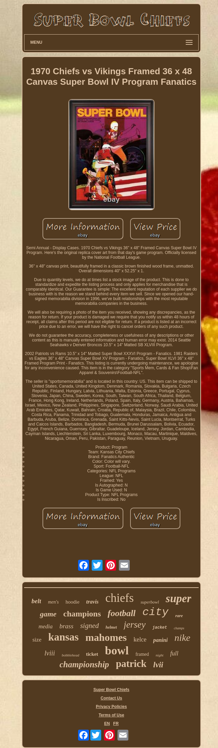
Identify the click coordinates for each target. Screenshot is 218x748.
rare (179, 615)
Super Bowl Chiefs (111, 689)
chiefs (119, 598)
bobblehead (70, 655)
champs (179, 628)
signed (89, 626)
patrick (131, 663)
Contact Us (111, 698)
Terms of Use (111, 715)
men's (53, 602)
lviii (49, 653)
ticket (92, 654)
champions (82, 613)
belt (36, 601)
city (155, 612)
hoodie (72, 602)
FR (116, 723)
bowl (117, 650)
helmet (111, 627)
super (178, 598)
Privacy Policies (111, 706)
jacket (159, 627)
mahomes (106, 637)
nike (182, 637)
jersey (134, 624)
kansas (63, 637)
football (121, 613)
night (160, 655)
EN (107, 723)
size (37, 639)
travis (92, 602)
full (174, 653)
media (45, 626)
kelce (139, 639)
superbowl (150, 602)
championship (84, 664)
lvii (158, 665)
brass (66, 626)
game (48, 614)
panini (160, 640)
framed (142, 654)
